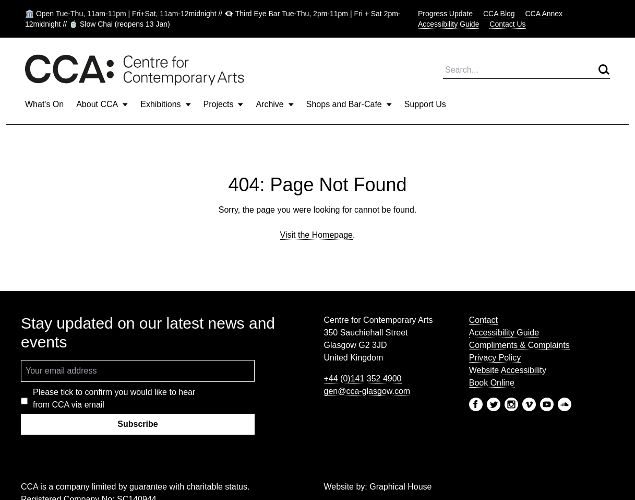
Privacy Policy (495, 357)
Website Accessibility (507, 370)
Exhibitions (165, 104)
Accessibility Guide (449, 24)
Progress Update (445, 13)
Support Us (425, 104)
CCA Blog (499, 13)
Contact (483, 320)
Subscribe (137, 424)
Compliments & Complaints (519, 345)
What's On (44, 104)
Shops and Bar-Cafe (349, 104)
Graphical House (400, 486)
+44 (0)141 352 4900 (363, 378)
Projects (223, 104)
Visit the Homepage (316, 234)
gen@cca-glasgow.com (367, 391)
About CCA (102, 104)
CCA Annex (544, 13)
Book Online (491, 382)
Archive (274, 104)
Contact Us (507, 24)
